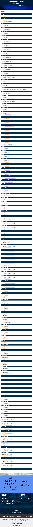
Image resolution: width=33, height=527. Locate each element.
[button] (21, 5)
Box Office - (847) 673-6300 (7, 500)
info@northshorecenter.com (7, 503)
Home (16, 507)
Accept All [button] (19, 523)
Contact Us (16, 508)
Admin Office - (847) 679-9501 (8, 501)
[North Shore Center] (16, 2)
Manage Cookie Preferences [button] (16, 525)
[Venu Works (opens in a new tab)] (24, 484)
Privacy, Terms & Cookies (16, 512)
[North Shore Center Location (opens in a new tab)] (4, 498)
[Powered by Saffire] (30, 516)
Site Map (16, 510)
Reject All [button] (13, 523)
